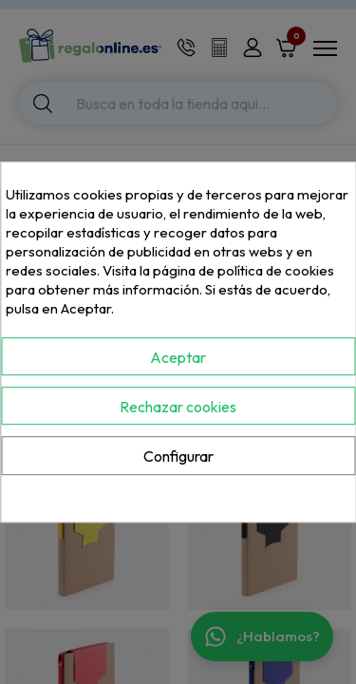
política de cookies (275, 270)
